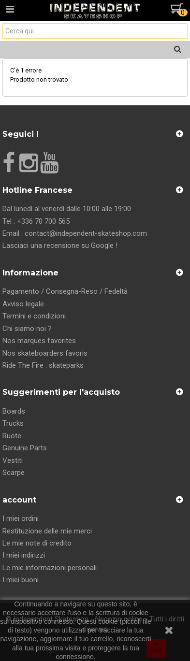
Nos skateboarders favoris (45, 353)
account (19, 499)
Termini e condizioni (34, 316)
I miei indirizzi (23, 555)
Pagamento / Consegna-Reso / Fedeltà (65, 291)
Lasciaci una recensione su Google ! (59, 245)
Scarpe (13, 472)
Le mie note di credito (37, 543)
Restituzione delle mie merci (47, 531)
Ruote (11, 435)
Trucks (13, 423)
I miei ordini (20, 518)
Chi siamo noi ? (27, 328)
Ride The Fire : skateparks (43, 365)
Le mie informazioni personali (49, 567)
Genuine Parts (24, 448)
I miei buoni (20, 579)
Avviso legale (23, 304)
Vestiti (12, 460)
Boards (13, 411)
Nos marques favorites (39, 340)
